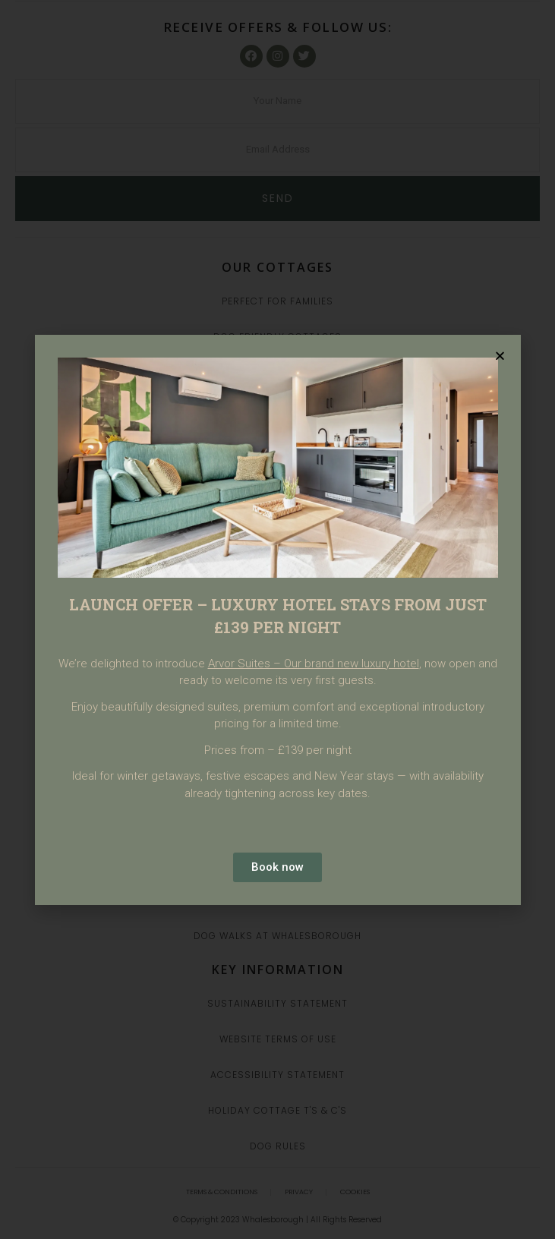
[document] (277, 619)
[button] (500, 355)
